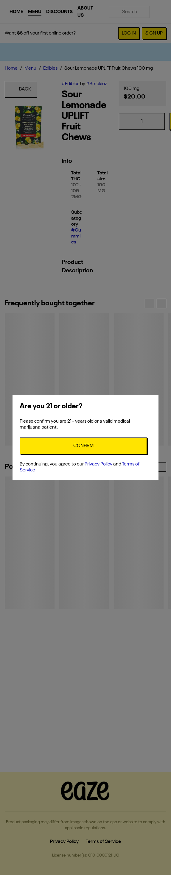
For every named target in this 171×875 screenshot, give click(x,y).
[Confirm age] (83, 446)
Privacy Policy (98, 464)
